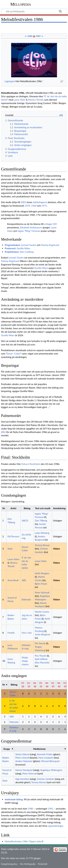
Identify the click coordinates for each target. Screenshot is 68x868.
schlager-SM (50, 224)
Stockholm (34, 464)
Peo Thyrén (40, 655)
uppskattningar (55, 825)
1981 (50, 808)
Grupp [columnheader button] (6, 748)
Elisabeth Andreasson (31, 227)
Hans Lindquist (45, 757)
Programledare (12, 245)
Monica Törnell (35, 99)
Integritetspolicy (9, 864)
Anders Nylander (23, 761)
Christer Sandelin (45, 779)
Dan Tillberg (41, 520)
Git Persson (13, 536)
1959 (27, 205)
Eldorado (26, 599)
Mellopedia (20, 4)
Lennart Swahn (28, 245)
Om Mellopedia (27, 864)
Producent (10, 248)
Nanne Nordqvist (24, 770)
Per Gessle (40, 643)
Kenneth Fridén (45, 754)
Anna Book (13, 580)
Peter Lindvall (22, 757)
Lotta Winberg (42, 533)
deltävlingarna (40, 202)
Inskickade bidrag (14, 799)
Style (10, 548)
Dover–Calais (13, 353)
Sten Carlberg (27, 251)
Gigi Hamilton (22, 779)
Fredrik (11, 632)
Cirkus (24, 464)
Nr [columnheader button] (3, 684)
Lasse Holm (19, 99)
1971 (44, 205)
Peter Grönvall (42, 592)
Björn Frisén (41, 583)
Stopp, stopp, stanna (25, 661)
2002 (23, 202)
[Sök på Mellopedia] (34, 11)
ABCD (25, 520)
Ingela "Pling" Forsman (29, 231)
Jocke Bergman (42, 634)
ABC (24, 580)
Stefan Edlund (22, 754)
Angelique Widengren (51, 770)
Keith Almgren (42, 573)
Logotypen (10, 81)
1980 (30, 808)
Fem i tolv (27, 632)
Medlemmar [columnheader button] (39, 748)
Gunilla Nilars (23, 248)
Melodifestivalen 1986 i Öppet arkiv (23, 841)
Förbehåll (42, 864)
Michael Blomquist (50, 761)
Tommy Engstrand (50, 245)
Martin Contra (42, 611)
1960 (34, 205)
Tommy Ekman (42, 545)
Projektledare (12, 251)
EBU (3, 432)
